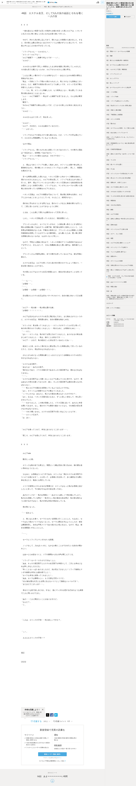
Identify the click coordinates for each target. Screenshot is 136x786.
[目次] (102, 2)
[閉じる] (42, 709)
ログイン (59, 757)
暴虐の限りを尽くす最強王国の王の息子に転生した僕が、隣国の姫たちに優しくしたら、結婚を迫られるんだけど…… (120, 6)
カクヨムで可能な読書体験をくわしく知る (52, 761)
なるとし (109, 11)
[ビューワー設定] (97, 2)
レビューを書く (113, 16)
